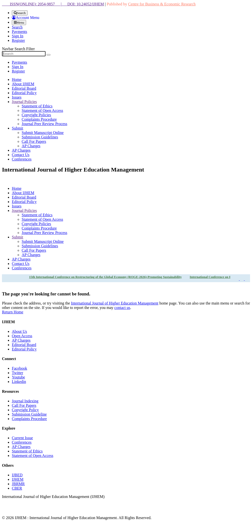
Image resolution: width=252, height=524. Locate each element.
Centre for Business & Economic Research (162, 4)
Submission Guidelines (40, 137)
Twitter (17, 373)
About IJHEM (23, 84)
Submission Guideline (29, 414)
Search (17, 27)
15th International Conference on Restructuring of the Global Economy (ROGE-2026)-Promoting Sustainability (105, 277)
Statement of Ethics (37, 106)
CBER (17, 488)
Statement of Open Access (42, 110)
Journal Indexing (25, 401)
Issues (16, 97)
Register (18, 40)
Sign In (17, 36)
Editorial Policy (24, 93)
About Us (19, 331)
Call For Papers (34, 141)
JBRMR (18, 484)
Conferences (22, 159)
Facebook (19, 368)
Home (16, 79)
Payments (19, 31)
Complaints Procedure (39, 119)
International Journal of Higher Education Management (114, 303)
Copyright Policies (36, 115)
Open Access (22, 336)
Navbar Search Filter (18, 49)
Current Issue (22, 438)
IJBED (17, 475)
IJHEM (17, 479)
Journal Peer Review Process (44, 124)
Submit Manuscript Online (43, 133)
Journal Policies (24, 102)
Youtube (18, 377)
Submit (17, 128)
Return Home (12, 312)
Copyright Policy (25, 410)
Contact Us (21, 155)
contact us (122, 308)
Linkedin (19, 381)
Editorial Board (24, 88)
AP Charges (31, 146)
